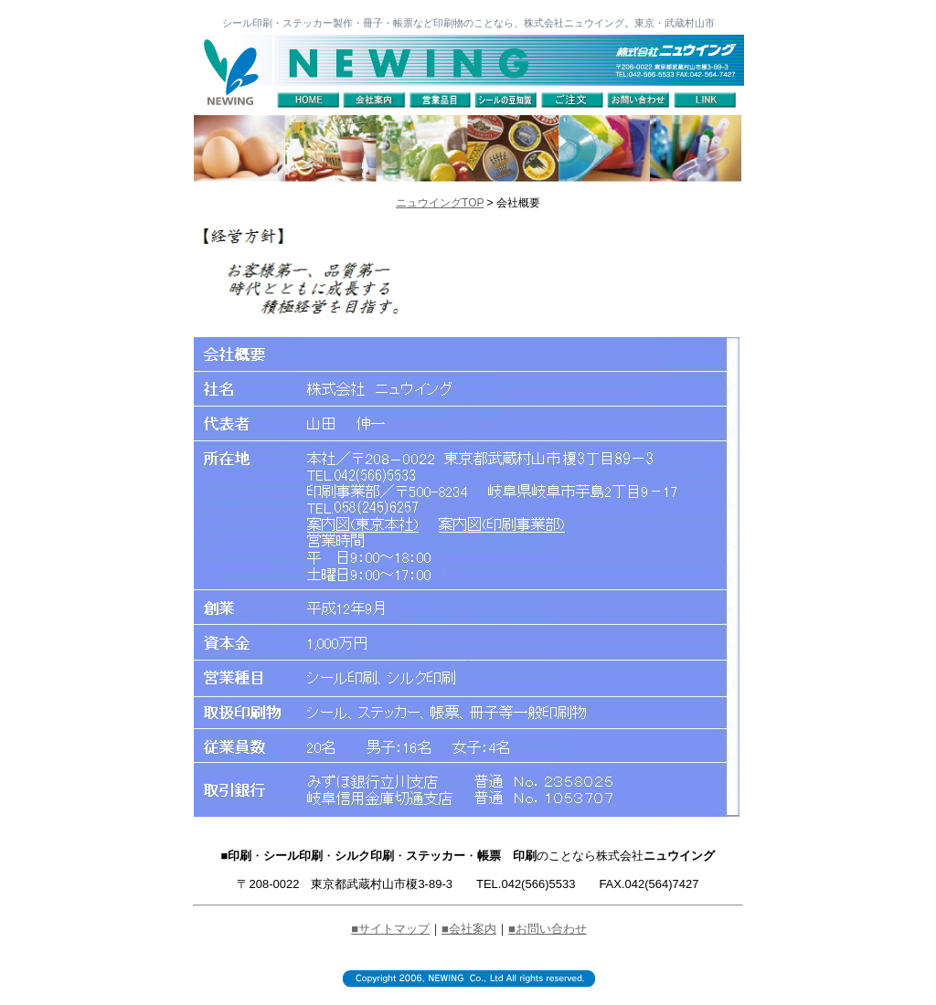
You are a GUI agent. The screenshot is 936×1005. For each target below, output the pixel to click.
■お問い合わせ (547, 929)
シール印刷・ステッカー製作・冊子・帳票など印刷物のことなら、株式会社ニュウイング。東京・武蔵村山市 (468, 22)
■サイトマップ (390, 929)
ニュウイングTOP (440, 202)
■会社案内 (468, 929)
